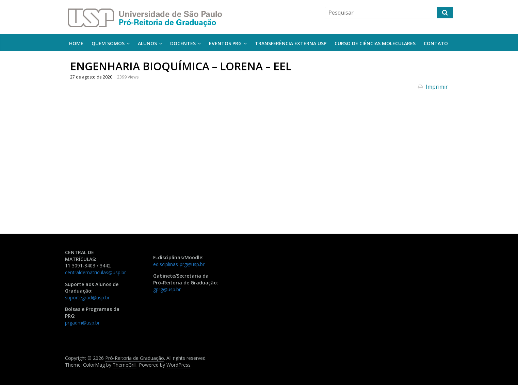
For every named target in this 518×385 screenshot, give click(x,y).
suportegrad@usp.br (87, 297)
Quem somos (108, 43)
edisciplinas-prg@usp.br (179, 264)
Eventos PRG (225, 43)
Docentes (183, 43)
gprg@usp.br (167, 289)
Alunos (147, 43)
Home (76, 43)
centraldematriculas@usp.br (95, 272)
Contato (436, 43)
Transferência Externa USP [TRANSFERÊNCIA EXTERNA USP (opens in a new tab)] (290, 43)
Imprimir (433, 86)
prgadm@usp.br (82, 322)
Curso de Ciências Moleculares (375, 43)
